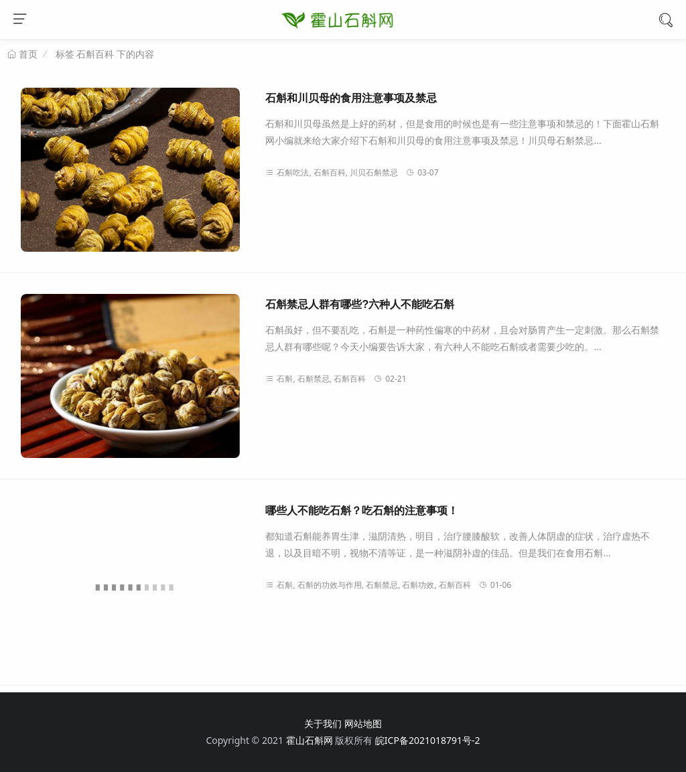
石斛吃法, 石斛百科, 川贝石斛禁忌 (331, 172)
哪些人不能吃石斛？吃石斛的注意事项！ (361, 510)
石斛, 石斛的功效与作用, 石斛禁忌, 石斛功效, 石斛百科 (367, 585)
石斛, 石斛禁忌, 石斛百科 (315, 378)
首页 (27, 54)
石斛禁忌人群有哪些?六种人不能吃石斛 (359, 304)
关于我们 (323, 723)
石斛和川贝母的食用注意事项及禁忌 (351, 98)
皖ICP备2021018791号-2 (427, 740)
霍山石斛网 (309, 740)
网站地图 (363, 723)
